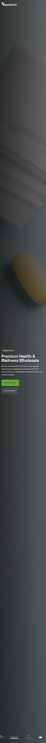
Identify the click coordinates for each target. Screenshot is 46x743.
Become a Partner (10, 383)
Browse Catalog (9, 391)
